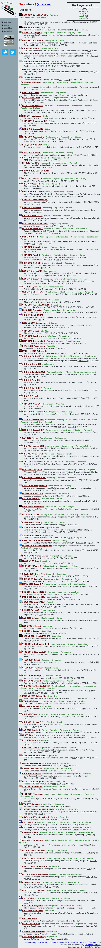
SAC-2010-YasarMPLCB (33, 419)
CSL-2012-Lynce (29, 287)
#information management (58, 419)
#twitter (60, 152)
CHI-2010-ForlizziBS (31, 356)
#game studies (61, 97)
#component (50, 701)
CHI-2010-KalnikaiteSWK (33, 372)
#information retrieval (66, 279)
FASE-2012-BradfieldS (32, 228)
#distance (47, 97)
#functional (76, 794)
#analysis (46, 255)
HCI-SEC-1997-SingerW (33, 781)
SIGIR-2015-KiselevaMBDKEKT (36, 61)
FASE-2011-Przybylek (32, 310)
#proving (58, 179)
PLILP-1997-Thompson (32, 794)
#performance (52, 446)
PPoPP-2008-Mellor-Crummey (36, 556)
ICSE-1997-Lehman (31, 804)
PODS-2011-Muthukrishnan (34, 300)
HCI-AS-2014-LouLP (31, 97)
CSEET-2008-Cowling (32, 522)
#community (48, 498)
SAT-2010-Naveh (30, 438)
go (81, 9)
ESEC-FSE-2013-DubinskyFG (35, 223)
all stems (44, 4)
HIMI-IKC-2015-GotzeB (32, 40)
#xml (77, 579)
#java (44, 730)
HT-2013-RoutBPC (30, 163)
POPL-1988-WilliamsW (32, 910)
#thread (68, 556)
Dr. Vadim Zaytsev (93, 944)
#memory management (85, 372)
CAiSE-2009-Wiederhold (33, 462)
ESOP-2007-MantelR (31, 566)
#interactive (63, 105)
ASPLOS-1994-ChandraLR (34, 858)
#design (53, 323)
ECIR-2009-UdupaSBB (32, 469)
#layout (45, 263)
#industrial (25, 548)
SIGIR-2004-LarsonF (31, 681)
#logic (53, 223)
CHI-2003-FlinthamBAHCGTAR (36, 686)
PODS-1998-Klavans (31, 773)
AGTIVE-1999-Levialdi (32, 768)
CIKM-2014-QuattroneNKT (34, 121)
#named (45, 158)
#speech (93, 923)
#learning (47, 207)
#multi (50, 602)
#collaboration (60, 255)
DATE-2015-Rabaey (31, 27)
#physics (56, 660)
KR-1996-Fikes (29, 822)
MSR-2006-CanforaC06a (33, 597)
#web (62, 247)
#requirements (72, 341)
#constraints (45, 438)
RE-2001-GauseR (30, 740)
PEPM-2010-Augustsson (33, 346)
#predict (59, 207)
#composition (69, 310)
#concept (61, 32)
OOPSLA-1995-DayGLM (32, 840)
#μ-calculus (81, 228)
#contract (66, 430)
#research (59, 514)
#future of (49, 105)
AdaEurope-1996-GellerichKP (35, 817)
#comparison (51, 40)
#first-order (51, 292)
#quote (91, 469)
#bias (47, 129)
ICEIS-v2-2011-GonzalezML (35, 323)
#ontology (53, 822)
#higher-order (67, 292)
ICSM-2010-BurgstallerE (33, 341)
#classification (60, 163)
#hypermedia (53, 890)
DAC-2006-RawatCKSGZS (34, 592)
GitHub (98, 947)
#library (87, 773)
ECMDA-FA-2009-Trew (32, 493)
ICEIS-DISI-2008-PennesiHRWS (36, 540)
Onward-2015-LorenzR (32, 69)
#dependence (50, 786)
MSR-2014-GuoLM (30, 92)
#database (53, 652)
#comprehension (54, 341)
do (81, 13)
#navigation (66, 137)
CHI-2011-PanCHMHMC (32, 315)
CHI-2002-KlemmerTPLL (33, 722)
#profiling (61, 809)
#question (42, 17)
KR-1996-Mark (29, 827)
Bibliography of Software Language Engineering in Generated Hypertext (56, 942)
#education (62, 82)
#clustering (66, 412)
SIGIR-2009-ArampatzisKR (34, 485)
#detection (47, 152)
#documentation (51, 579)
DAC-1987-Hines (29, 918)
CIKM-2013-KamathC (31, 207)
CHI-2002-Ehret (29, 714)
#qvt (58, 228)
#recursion (68, 228)
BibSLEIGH (93, 942)
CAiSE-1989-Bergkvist (32, 905)
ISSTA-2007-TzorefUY (32, 584)
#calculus (48, 228)
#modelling (46, 804)
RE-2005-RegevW (30, 610)
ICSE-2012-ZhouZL (30, 279)
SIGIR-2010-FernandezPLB (34, 412)
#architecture (49, 336)
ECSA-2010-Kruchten (32, 336)
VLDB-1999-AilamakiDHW (34, 755)
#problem (89, 794)
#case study (48, 82)
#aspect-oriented (51, 310)
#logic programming (61, 735)
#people (24, 422)
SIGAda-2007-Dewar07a (33, 574)
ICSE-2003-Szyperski (32, 701)
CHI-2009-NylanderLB (32, 454)
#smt (66, 158)
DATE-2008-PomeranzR (33, 506)
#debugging (46, 279)
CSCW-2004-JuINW (31, 660)
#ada (45, 116)
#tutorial (82, 462)
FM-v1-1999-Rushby (31, 763)
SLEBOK (88, 947)
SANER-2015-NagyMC (32, 32)
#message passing (56, 858)
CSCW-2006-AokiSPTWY (33, 602)
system (81, 18)
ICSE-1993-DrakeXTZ (32, 882)
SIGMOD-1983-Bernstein (33, 931)
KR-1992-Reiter (29, 898)
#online (51, 688)
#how (73, 97)
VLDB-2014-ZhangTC (32, 77)
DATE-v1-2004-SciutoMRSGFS (36, 636)
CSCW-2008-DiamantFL (33, 527)
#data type (54, 300)
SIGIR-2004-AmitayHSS (33, 676)
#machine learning (49, 53)
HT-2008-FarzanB (30, 514)
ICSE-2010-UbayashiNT (33, 430)
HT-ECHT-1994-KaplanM (33, 850)
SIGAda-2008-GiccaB (32, 535)
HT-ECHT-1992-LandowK (33, 890)
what (81, 11)
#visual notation (83, 446)
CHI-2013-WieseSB (31, 184)
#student (60, 522)
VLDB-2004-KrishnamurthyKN (36, 644)
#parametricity (65, 840)
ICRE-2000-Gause (30, 747)
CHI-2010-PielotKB (31, 380)
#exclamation (47, 92)
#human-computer (50, 923)
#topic (78, 137)
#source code (71, 179)
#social (73, 163)
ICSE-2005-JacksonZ (31, 626)
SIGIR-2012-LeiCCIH (31, 263)
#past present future (30, 108)
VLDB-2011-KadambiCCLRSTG (35, 305)
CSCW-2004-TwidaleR (32, 668)
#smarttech (67, 446)
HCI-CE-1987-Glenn (31, 923)
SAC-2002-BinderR (31, 730)
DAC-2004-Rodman (31, 631)
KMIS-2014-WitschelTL (33, 137)
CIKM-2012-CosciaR (31, 247)
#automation (52, 137)
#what (63, 40)
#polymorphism (82, 840)
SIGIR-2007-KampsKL (32, 579)
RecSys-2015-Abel (30, 48)
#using (70, 152)
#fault (62, 506)
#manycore (54, 15)
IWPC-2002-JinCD (30, 706)
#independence (69, 890)
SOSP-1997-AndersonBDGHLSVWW (38, 809)
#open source (77, 237)
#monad (89, 292)
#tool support (47, 618)
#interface (77, 105)
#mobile (88, 105)
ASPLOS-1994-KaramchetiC (34, 866)
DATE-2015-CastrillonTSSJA (35, 15)
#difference (60, 438)
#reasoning (43, 898)
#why (83, 179)
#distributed (62, 237)
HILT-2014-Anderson (32, 116)
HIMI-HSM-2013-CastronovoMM (37, 192)
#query (71, 32)
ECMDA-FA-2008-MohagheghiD (37, 545)
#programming (27, 17)
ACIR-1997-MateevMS (32, 786)
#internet (49, 454)
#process (24, 84)
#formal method (50, 763)
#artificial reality (59, 686)
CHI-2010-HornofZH (31, 364)
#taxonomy (45, 706)
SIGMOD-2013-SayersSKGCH (35, 171)
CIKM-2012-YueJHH (31, 255)
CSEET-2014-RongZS (31, 82)
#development (46, 237)
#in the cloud (51, 69)
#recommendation (49, 48)
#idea (79, 905)
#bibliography (60, 545)
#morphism (50, 840)
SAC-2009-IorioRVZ (31, 498)
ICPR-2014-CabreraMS (32, 129)
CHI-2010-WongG (30, 396)
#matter (89, 82)
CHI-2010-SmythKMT (32, 388)
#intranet (46, 27)
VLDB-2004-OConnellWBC (34, 652)
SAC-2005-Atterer (30, 618)
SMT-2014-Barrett (30, 158)
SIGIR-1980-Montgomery (34, 936)
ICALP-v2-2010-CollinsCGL (34, 351)
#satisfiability (56, 287)
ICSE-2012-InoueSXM (32, 271)
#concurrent (65, 584)
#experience (77, 82)
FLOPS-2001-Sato (30, 735)
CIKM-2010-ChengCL (32, 404)
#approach (49, 32)
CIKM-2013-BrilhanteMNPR (35, 199)
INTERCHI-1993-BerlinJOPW (35, 874)
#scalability (86, 53)
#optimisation (58, 61)
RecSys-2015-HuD (30, 53)
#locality (83, 279)
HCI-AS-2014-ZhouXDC (32, 105)
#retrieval (57, 263)
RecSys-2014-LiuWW (32, 145)
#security (64, 566)
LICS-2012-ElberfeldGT (33, 292)
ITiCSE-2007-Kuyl (30, 561)
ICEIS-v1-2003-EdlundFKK (34, 696)
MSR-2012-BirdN (30, 237)
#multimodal (48, 364)
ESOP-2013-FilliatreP (32, 179)
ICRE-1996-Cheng (30, 832)
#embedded (50, 493)
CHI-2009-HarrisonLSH (33, 446)
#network (92, 419)
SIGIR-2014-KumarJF (31, 152)
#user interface (58, 714)
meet (81, 16)
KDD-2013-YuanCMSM (32, 215)
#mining (72, 469)
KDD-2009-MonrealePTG (34, 477)
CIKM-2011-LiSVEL (30, 331)
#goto (54, 817)
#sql (80, 32)
